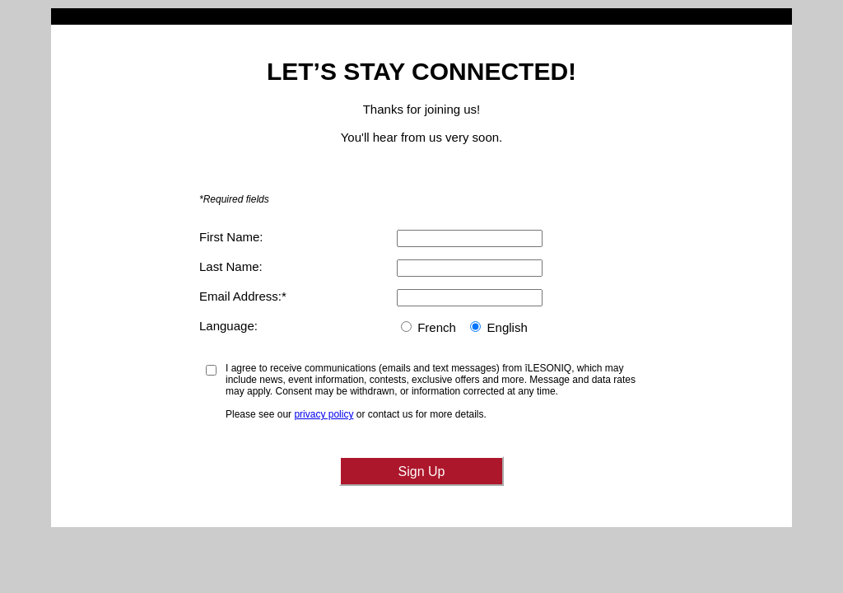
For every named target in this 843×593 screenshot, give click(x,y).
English (507, 327)
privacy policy (323, 414)
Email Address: (240, 296)
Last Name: (231, 266)
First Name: (231, 237)
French (436, 327)
